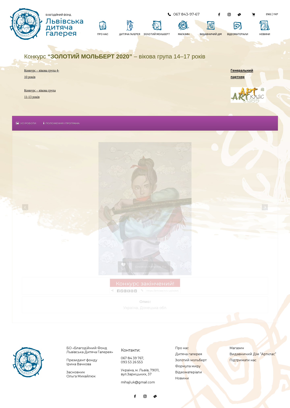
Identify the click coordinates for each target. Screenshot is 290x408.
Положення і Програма (61, 123)
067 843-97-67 (183, 14)
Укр (275, 14)
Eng (268, 14)
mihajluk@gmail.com (138, 382)
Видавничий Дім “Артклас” (253, 354)
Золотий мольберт (191, 360)
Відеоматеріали (188, 372)
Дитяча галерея (188, 354)
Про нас (182, 348)
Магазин (237, 348)
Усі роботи (26, 123)
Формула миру (188, 366)
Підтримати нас (243, 360)
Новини (182, 378)
